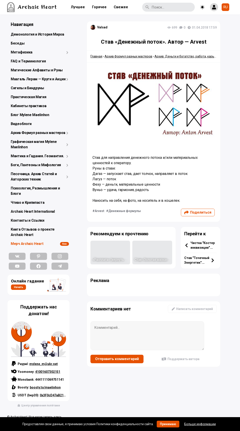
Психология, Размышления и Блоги (35, 191)
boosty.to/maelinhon (45, 387)
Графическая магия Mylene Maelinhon (34, 144)
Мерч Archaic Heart (27, 244)
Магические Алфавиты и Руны (37, 70)
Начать (18, 287)
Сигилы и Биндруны (27, 88)
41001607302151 (47, 372)
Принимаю (168, 424)
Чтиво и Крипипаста (28, 202)
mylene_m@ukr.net (43, 364)
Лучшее (78, 7)
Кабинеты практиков (29, 106)
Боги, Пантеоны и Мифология (36, 165)
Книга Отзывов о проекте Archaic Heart (33, 232)
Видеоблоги (21, 124)
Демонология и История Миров (37, 34)
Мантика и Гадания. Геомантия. (37, 156)
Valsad (102, 27)
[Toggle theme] (202, 7)
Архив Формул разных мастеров (38, 133)
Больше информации (200, 424)
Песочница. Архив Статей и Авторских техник (34, 176)
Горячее (99, 7)
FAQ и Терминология (28, 61)
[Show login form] (214, 7)
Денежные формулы (124, 211)
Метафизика (21, 52)
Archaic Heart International (33, 211)
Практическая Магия (28, 97)
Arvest (99, 211)
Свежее (121, 7)
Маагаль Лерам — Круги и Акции (38, 79)
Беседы (17, 43)
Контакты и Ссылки (27, 220)
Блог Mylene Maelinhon (30, 115)
